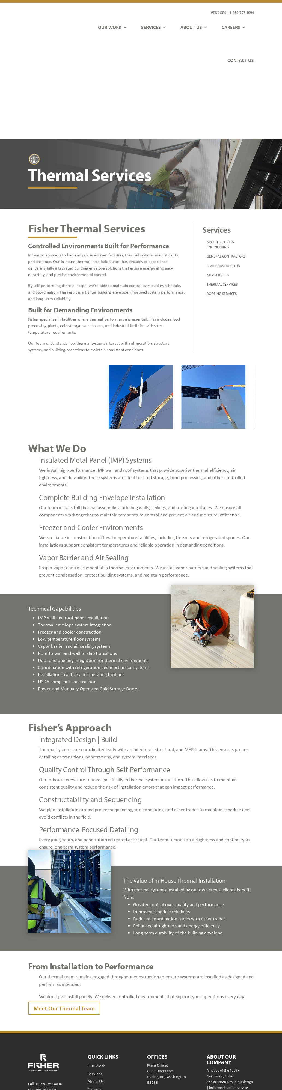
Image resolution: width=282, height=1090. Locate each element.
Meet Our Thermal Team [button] (64, 943)
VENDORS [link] (218, 12)
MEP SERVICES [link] (218, 209)
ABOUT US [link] (191, 27)
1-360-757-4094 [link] (242, 12)
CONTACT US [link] (240, 60)
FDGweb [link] (235, 1068)
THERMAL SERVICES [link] (222, 218)
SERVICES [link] (151, 27)
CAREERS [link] (231, 27)
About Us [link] (95, 1016)
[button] (211, 1059)
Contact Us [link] (97, 1032)
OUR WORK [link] (109, 27)
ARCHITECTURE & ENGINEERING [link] (220, 179)
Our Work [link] (96, 1000)
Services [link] (95, 1008)
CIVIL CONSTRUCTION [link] (223, 200)
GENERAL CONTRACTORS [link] (226, 190)
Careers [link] (95, 1024)
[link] (44, 38)
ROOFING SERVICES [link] (222, 228)
